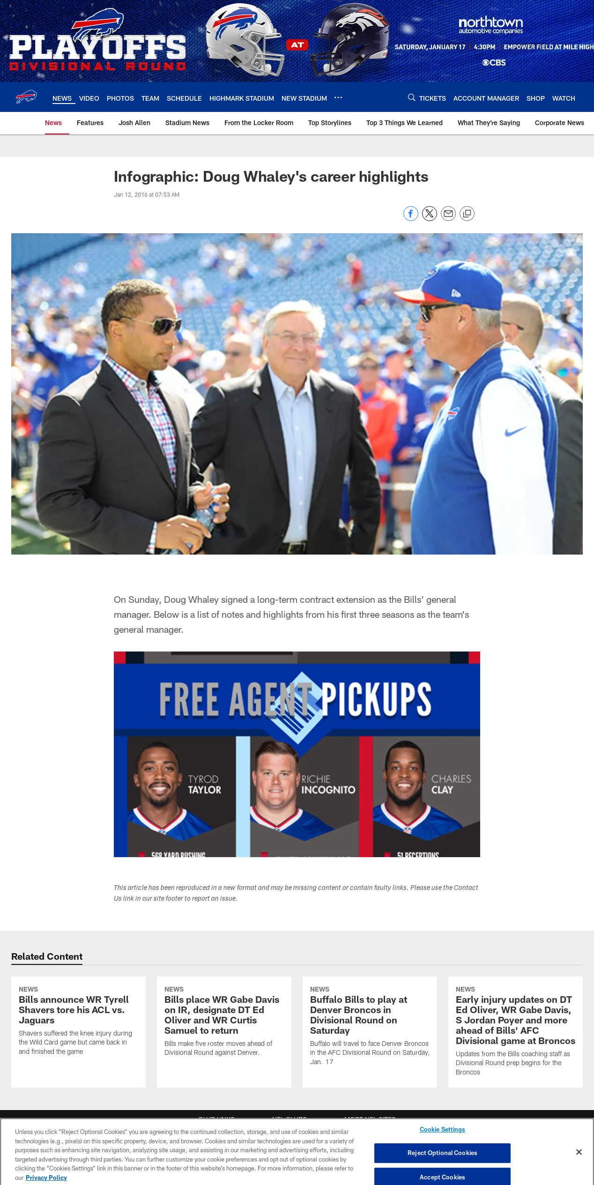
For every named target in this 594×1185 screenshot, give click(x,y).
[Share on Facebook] (410, 218)
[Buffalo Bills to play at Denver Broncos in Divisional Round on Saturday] (370, 1027)
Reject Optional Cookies (442, 1159)
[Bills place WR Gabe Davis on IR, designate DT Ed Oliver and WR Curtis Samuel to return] (224, 1022)
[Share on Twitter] (429, 218)
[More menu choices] (338, 97)
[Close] (579, 1158)
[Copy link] (467, 214)
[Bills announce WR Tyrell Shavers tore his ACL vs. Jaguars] (78, 1022)
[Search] (412, 97)
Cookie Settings (443, 1135)
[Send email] (448, 218)
